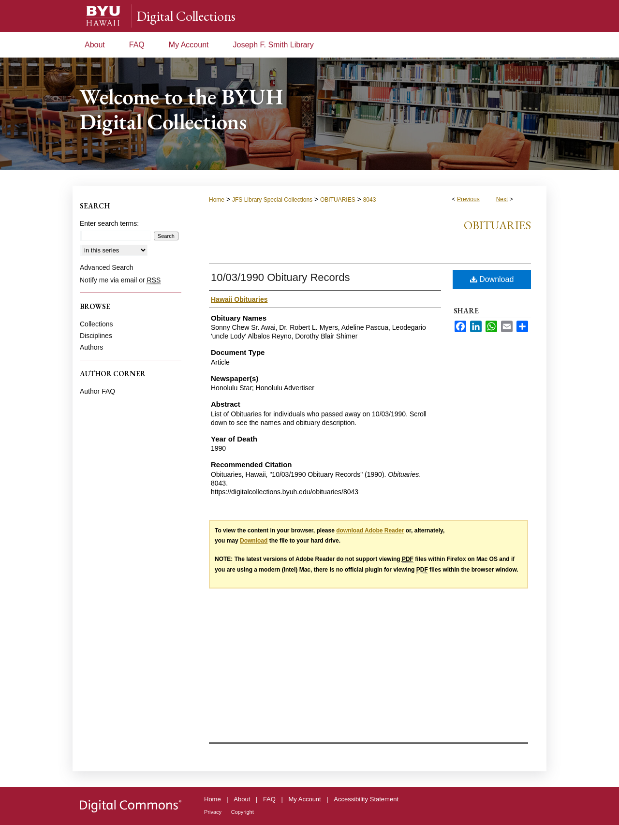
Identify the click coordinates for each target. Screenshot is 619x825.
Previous (468, 199)
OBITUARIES (337, 199)
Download (492, 279)
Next (502, 199)
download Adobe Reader (370, 530)
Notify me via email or (120, 280)
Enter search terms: (109, 223)
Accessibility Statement (366, 799)
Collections (96, 324)
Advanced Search (106, 267)
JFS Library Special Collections (272, 199)
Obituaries (497, 225)
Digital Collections (186, 16)
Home (216, 199)
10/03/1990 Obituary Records (280, 277)
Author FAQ (97, 391)
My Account (305, 799)
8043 (369, 199)
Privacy (212, 812)
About (242, 799)
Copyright (242, 812)
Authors (91, 347)
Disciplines (96, 335)
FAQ (269, 799)
